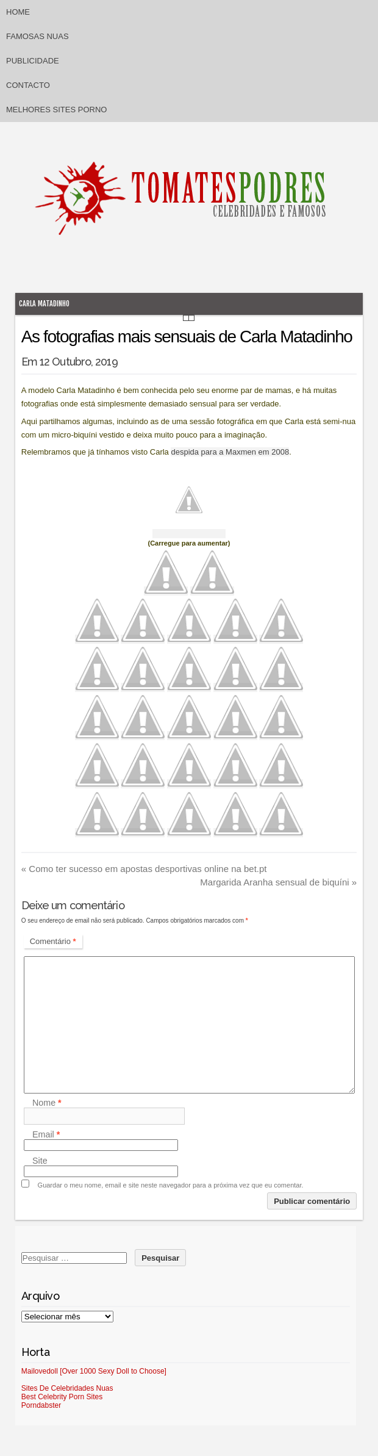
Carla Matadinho (44, 303)
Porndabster (41, 1405)
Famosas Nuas (37, 36)
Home (18, 11)
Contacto (28, 85)
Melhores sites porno (56, 109)
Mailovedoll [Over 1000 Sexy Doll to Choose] (93, 1371)
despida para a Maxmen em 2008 (230, 451)
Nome (47, 1103)
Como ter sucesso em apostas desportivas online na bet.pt (144, 868)
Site (40, 1161)
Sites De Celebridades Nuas (67, 1388)
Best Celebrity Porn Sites (61, 1397)
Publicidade (32, 60)
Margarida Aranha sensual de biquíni (278, 882)
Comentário (53, 941)
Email (46, 1134)
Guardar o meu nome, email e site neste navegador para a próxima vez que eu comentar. (171, 1185)
